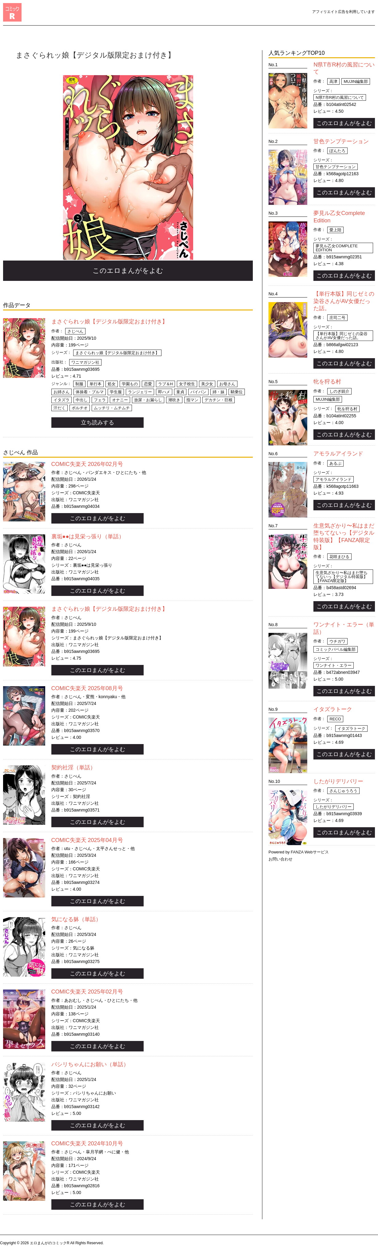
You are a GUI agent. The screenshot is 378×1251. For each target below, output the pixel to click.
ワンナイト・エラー (334, 665)
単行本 (95, 384)
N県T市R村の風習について (340, 97)
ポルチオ (80, 408)
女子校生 (187, 384)
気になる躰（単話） (76, 919)
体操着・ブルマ (90, 392)
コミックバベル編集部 (336, 649)
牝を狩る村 (327, 382)
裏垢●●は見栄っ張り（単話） (88, 536)
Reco (335, 719)
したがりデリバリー (338, 781)
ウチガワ (337, 641)
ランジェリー (140, 392)
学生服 (116, 392)
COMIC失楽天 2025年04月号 (87, 840)
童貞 (180, 392)
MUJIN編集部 (356, 81)
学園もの (130, 384)
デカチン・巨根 (219, 400)
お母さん (227, 384)
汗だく (60, 408)
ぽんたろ (337, 150)
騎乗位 (237, 392)
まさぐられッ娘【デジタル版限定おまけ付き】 (109, 321)
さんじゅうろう (343, 790)
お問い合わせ (280, 859)
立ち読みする (97, 422)
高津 (333, 81)
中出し (82, 400)
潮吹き (174, 400)
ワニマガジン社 (85, 362)
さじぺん (75, 331)
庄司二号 (337, 317)
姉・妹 (219, 392)
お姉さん (62, 392)
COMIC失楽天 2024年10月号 (87, 1143)
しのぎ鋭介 (339, 391)
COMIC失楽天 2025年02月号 (87, 992)
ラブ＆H (165, 384)
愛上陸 (335, 230)
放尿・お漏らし (148, 400)
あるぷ (335, 463)
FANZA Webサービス (309, 852)
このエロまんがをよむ (128, 270)
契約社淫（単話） (73, 767)
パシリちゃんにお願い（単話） (90, 1064)
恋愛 (148, 384)
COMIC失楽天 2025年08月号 (87, 688)
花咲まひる (339, 556)
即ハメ (164, 392)
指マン (192, 400)
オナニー (120, 400)
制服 (79, 384)
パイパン (198, 392)
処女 (112, 384)
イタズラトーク (332, 709)
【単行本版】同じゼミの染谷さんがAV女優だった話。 (343, 301)
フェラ (100, 400)
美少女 (207, 384)
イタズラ (62, 400)
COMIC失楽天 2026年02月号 (87, 464)
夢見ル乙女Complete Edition (337, 248)
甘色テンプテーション (341, 141)
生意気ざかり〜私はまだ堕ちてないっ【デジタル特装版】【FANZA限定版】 (342, 576)
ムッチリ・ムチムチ (112, 408)
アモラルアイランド (338, 454)
